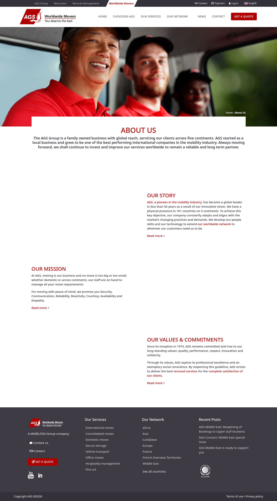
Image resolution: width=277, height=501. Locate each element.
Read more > (156, 236)
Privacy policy (254, 496)
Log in (234, 3)
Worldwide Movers (121, 3)
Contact (218, 16)
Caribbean (150, 440)
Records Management (86, 3)
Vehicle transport (97, 451)
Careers (201, 3)
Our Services (151, 16)
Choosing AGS (124, 16)
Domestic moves (96, 440)
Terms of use (234, 496)
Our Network (177, 16)
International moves (99, 428)
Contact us (39, 443)
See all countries (154, 471)
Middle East (151, 463)
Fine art (90, 469)
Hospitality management (102, 463)
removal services (185, 371)
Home (102, 16)
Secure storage (95, 445)
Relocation (60, 3)
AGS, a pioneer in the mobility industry (174, 202)
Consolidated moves (99, 434)
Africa (146, 428)
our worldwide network (214, 224)
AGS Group (41, 3)
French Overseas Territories (162, 457)
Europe (147, 445)
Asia (145, 434)
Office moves (94, 457)
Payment (218, 3)
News (202, 16)
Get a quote (44, 462)
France (147, 451)
